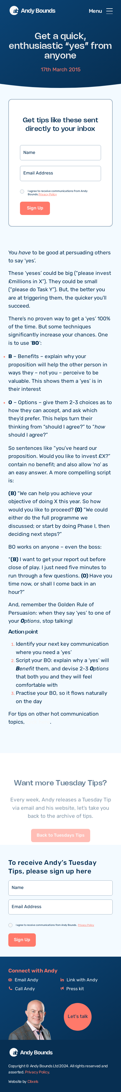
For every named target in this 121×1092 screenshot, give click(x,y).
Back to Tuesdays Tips (61, 846)
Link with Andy (79, 980)
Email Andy (23, 980)
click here (38, 722)
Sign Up (35, 208)
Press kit (72, 988)
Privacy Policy (48, 194)
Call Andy (21, 988)
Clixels (32, 1082)
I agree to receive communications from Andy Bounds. (58, 192)
